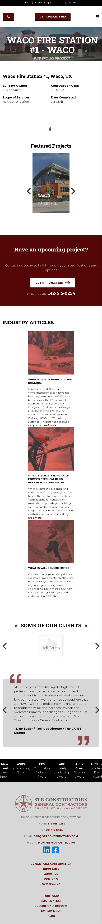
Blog (51, 915)
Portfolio (51, 895)
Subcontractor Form (51, 905)
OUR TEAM (72, 2)
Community (51, 883)
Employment (51, 910)
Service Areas (51, 900)
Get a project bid (53, 282)
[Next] (72, 191)
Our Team (51, 878)
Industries (51, 868)
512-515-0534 (54, 829)
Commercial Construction (51, 863)
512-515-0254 (61, 293)
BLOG (28, 2)
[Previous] (29, 191)
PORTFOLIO (40, 2)
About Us (51, 873)
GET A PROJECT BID (53, 16)
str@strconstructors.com (56, 836)
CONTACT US (56, 2)
